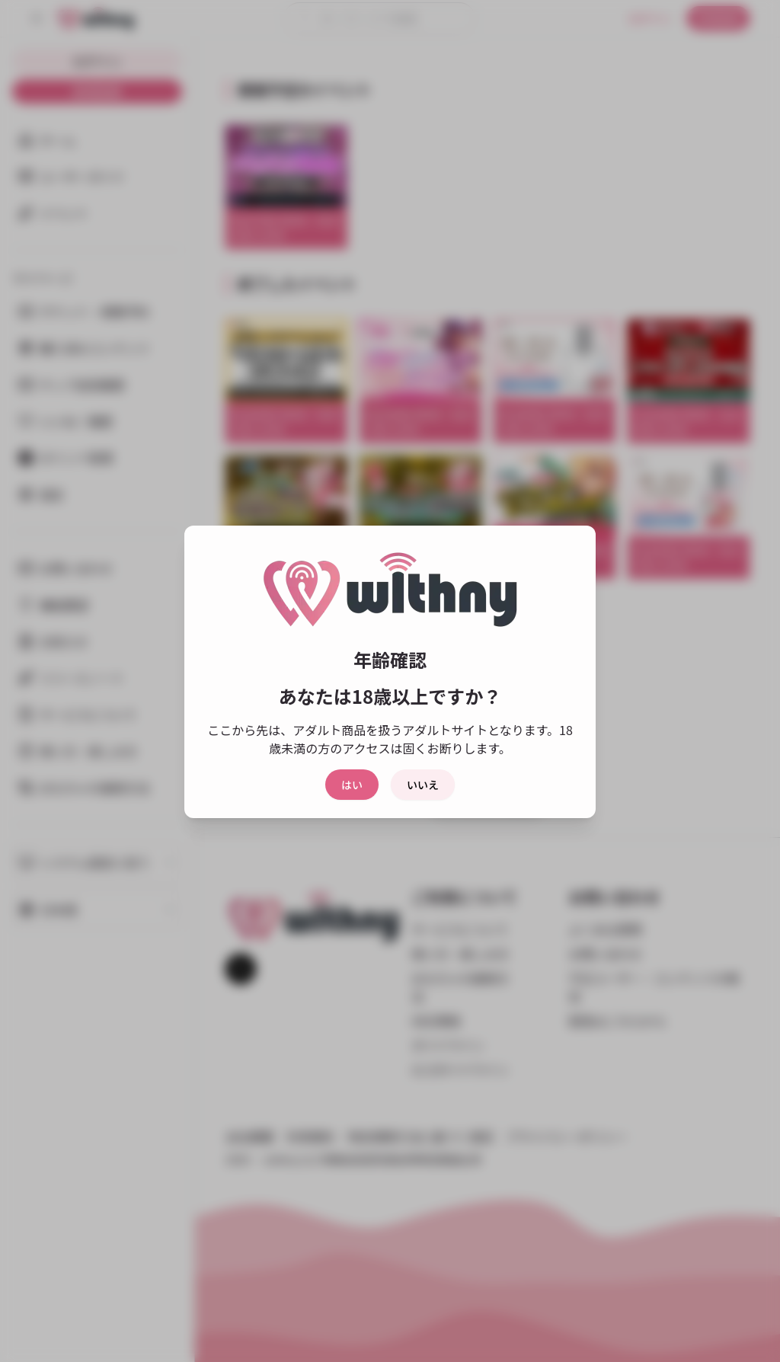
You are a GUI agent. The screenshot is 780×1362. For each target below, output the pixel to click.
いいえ (423, 784)
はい (352, 784)
